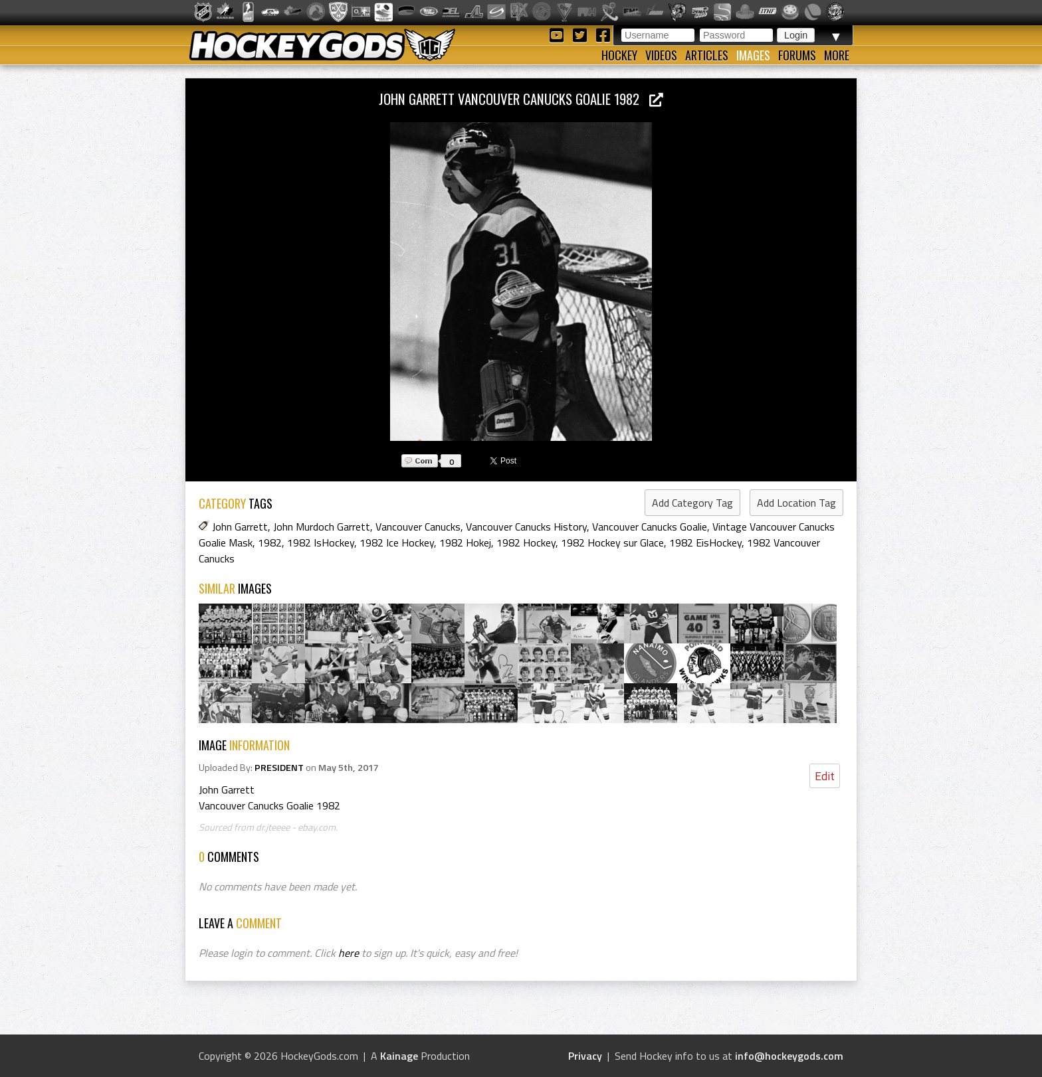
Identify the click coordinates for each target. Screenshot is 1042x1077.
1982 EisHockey (705, 542)
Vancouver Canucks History (526, 527)
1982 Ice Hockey (397, 542)
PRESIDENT (279, 767)
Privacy (585, 1056)
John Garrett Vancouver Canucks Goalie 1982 (521, 98)
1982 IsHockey (320, 542)
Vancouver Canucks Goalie (649, 527)
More (836, 55)
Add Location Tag (796, 503)
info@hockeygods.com (789, 1056)
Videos (661, 55)
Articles (706, 55)
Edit (825, 776)
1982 (270, 542)
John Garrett (240, 527)
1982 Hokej (465, 542)
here (348, 953)
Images (753, 55)
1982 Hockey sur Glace (612, 542)
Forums (797, 55)
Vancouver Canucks (418, 527)
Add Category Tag (692, 503)
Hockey (619, 55)
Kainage (399, 1056)
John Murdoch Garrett (321, 527)
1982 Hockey (526, 542)
